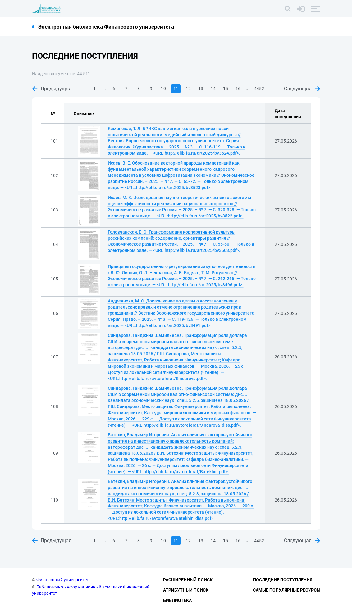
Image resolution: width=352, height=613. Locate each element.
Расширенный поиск (188, 579)
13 (200, 88)
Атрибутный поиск (185, 590)
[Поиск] (288, 9)
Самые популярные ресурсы (286, 590)
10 (163, 88)
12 (188, 88)
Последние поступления (282, 579)
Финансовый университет (62, 579)
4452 (259, 88)
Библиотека (177, 600)
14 (213, 88)
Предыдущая (51, 89)
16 (237, 88)
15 (225, 88)
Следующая (302, 89)
